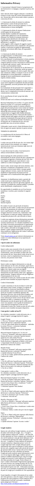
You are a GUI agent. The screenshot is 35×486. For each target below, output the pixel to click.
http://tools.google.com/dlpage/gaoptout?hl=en (15, 483)
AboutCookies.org (9, 236)
